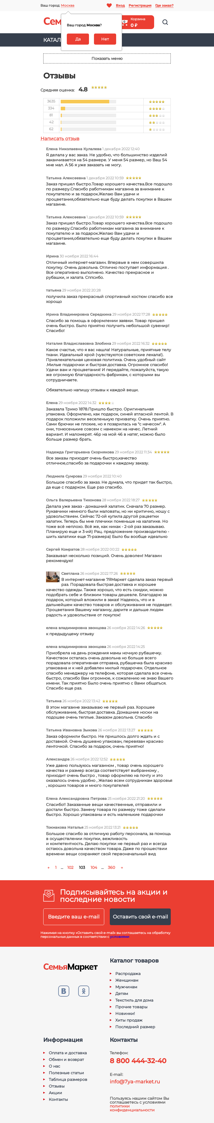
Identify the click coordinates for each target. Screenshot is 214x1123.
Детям (121, 994)
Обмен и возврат (66, 1059)
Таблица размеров (68, 1079)
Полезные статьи (66, 1073)
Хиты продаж (128, 1020)
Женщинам (126, 980)
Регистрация (140, 5)
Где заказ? (164, 5)
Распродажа (128, 974)
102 (70, 867)
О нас (54, 1066)
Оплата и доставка (68, 1053)
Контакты (58, 1099)
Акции (55, 1093)
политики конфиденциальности (132, 1108)
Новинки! (125, 1013)
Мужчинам (126, 987)
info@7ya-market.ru (135, 1082)
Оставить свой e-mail (140, 917)
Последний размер (135, 1027)
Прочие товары (131, 1007)
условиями (119, 937)
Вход (120, 5)
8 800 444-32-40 (138, 1061)
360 (111, 867)
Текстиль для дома (134, 1000)
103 (82, 867)
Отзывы (57, 1086)
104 (94, 867)
